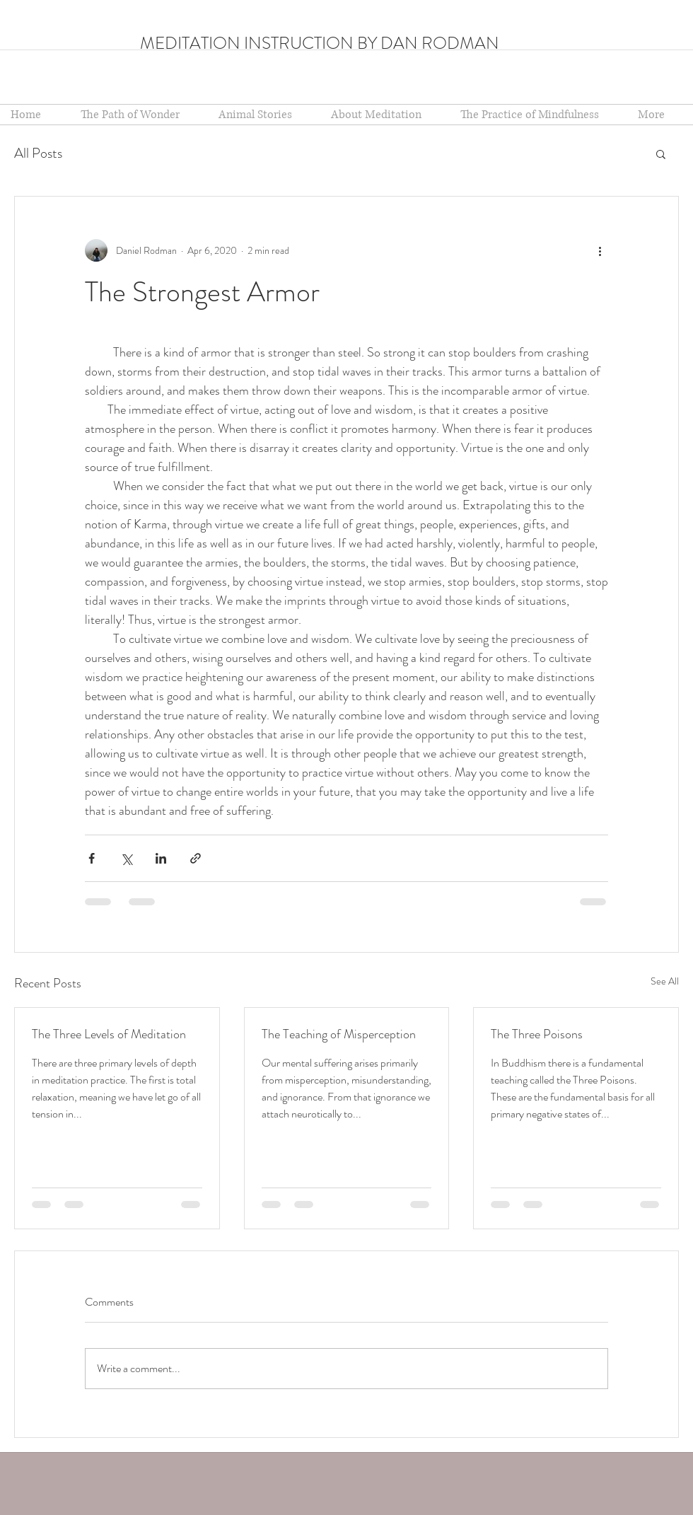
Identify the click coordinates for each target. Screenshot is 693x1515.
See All (665, 981)
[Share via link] (195, 858)
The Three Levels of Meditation (109, 1034)
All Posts (38, 153)
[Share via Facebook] (91, 858)
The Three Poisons (537, 1034)
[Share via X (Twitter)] (126, 858)
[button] (385, 114)
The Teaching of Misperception (339, 1034)
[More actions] (599, 250)
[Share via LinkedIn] (161, 858)
